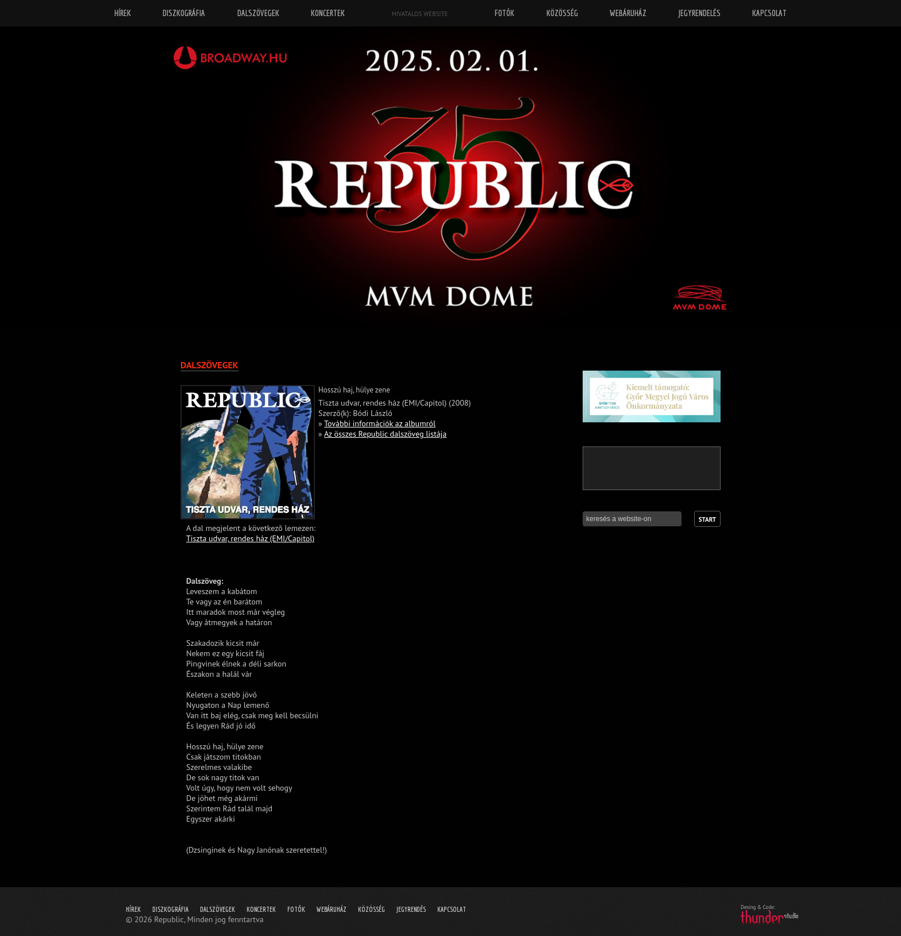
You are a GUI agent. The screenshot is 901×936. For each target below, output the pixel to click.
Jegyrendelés (700, 13)
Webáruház (331, 909)
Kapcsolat (451, 909)
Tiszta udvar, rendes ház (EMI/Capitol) (250, 538)
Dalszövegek (217, 909)
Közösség (371, 909)
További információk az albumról (380, 423)
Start (707, 519)
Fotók (296, 909)
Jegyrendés (411, 909)
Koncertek (261, 909)
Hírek (133, 909)
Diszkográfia (170, 909)
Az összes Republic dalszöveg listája (385, 434)
